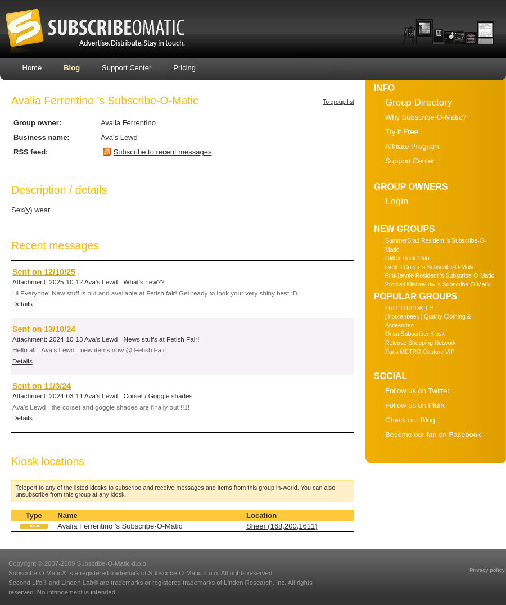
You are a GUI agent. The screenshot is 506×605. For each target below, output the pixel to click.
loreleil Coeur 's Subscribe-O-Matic (430, 267)
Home (32, 67)
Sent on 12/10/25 (43, 271)
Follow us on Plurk (415, 405)
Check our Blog (410, 420)
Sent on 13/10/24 (43, 329)
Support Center (126, 67)
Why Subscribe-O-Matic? (425, 117)
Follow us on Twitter (417, 390)
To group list (338, 102)
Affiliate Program (412, 146)
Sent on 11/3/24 (41, 385)
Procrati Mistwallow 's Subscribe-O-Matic (438, 284)
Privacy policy (487, 570)
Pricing (184, 67)
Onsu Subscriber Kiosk (415, 334)
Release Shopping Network (420, 343)
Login (396, 201)
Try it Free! (402, 132)
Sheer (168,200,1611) (281, 526)
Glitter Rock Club (407, 258)
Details (22, 303)
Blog (72, 67)
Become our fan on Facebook (433, 434)
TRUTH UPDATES (409, 308)
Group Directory (418, 102)
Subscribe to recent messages (163, 152)
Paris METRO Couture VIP (420, 352)
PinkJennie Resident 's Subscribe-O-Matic (439, 275)
